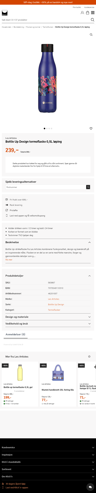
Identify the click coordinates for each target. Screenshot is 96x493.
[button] (91, 128)
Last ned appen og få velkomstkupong (27, 215)
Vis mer (8, 259)
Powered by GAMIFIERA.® (13, 344)
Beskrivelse (12, 242)
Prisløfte (14, 210)
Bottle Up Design (56, 304)
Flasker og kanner (33, 27)
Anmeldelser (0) (16, 334)
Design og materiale (16, 317)
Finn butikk (77, 7)
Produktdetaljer (14, 276)
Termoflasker (48, 27)
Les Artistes (11, 138)
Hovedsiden (6, 27)
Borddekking (19, 27)
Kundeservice (89, 7)
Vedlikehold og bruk (16, 323)
